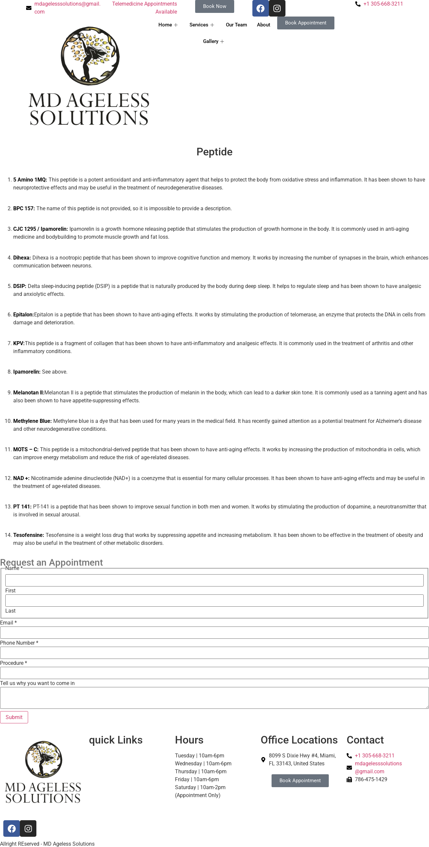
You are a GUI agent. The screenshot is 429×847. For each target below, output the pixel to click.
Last (10, 611)
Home (168, 25)
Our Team (236, 25)
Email (8, 622)
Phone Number (19, 643)
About (263, 25)
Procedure (13, 663)
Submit (14, 717)
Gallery (213, 41)
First (10, 590)
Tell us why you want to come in (37, 683)
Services (202, 25)
